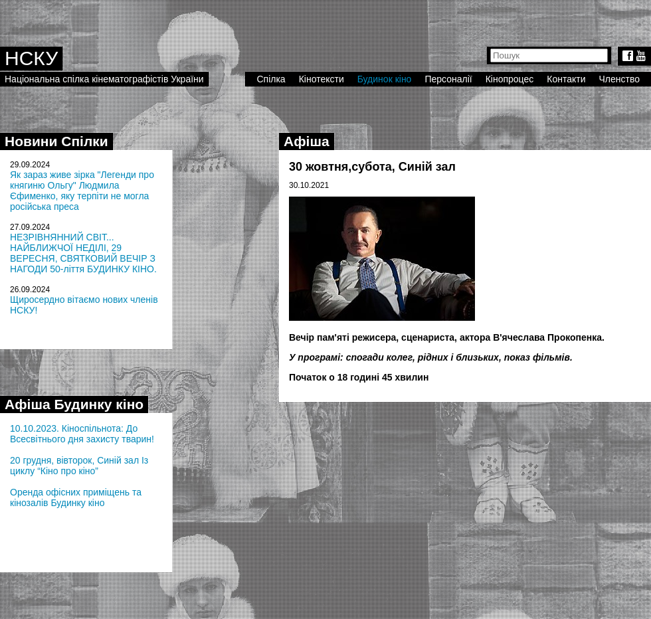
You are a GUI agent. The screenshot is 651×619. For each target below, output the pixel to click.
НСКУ (31, 58)
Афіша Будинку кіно (74, 404)
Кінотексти (321, 79)
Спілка (270, 79)
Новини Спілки (56, 141)
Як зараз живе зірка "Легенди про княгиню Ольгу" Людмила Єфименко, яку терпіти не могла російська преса (82, 190)
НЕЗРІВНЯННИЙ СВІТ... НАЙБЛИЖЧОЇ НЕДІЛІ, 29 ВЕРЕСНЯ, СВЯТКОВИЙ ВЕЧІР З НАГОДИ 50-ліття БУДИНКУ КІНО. (83, 253)
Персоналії (448, 79)
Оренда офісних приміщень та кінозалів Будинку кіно (75, 497)
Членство (619, 79)
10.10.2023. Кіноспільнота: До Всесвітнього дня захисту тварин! (82, 433)
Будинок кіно (384, 79)
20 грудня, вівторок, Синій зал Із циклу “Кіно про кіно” (79, 465)
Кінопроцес (510, 79)
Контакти (566, 79)
